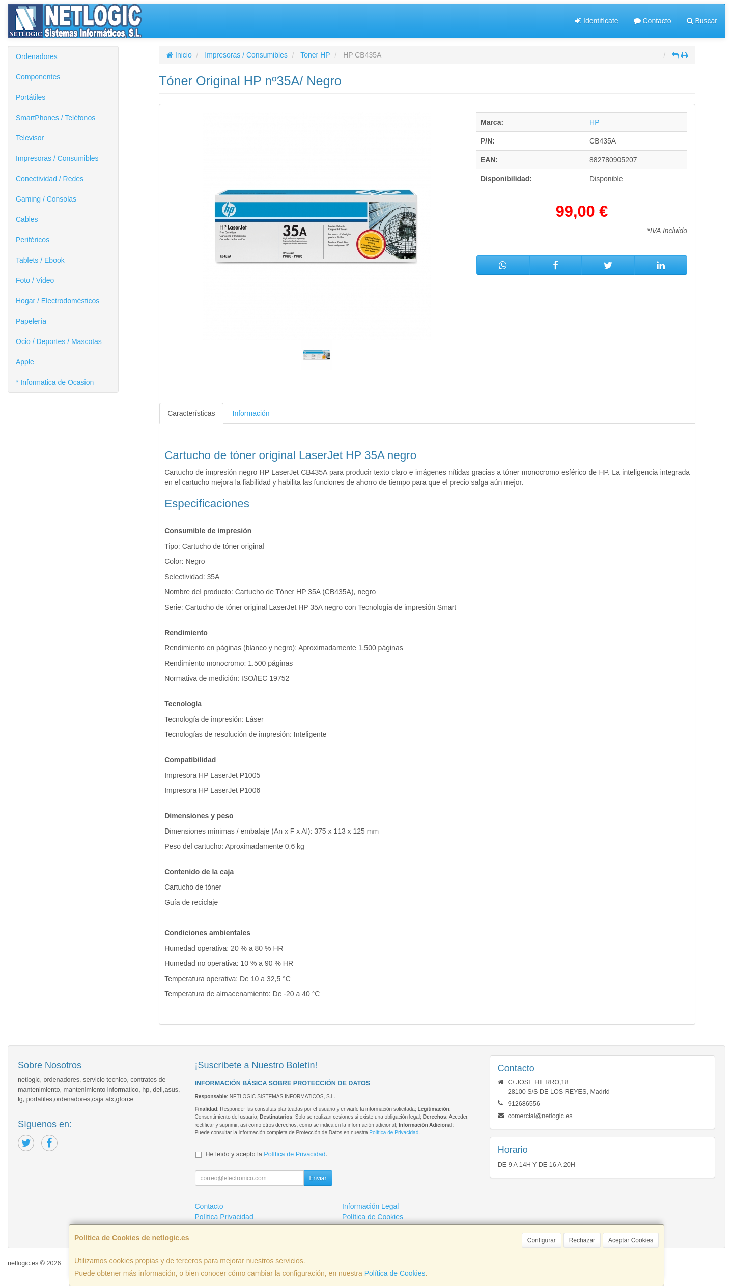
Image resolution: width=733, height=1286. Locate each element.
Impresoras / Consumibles (57, 158)
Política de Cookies (395, 1273)
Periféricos (32, 240)
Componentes (38, 77)
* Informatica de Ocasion (55, 382)
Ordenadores (37, 56)
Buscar (702, 21)
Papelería (31, 321)
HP (594, 122)
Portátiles (30, 97)
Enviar (317, 1178)
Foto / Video (35, 280)
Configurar (541, 1240)
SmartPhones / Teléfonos (55, 117)
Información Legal (370, 1206)
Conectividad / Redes (49, 179)
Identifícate (596, 21)
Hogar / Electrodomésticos (57, 301)
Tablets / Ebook (40, 260)
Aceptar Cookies (630, 1240)
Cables (27, 219)
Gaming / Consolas (46, 199)
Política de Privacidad (393, 1132)
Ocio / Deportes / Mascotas (59, 341)
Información (251, 413)
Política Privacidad (224, 1217)
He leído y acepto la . (266, 1154)
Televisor (30, 138)
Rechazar (582, 1240)
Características (191, 413)
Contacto (652, 21)
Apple (25, 362)
